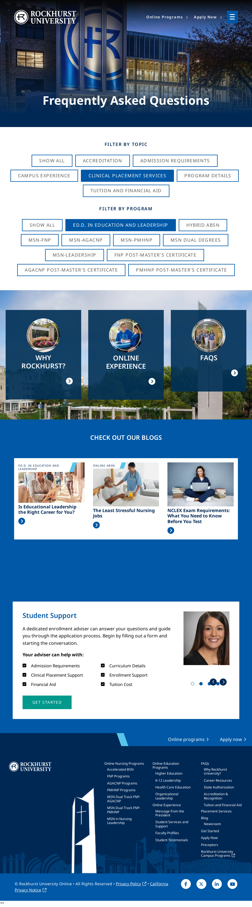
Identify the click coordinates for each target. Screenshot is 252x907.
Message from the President (169, 813)
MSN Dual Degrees (196, 240)
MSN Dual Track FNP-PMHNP (123, 809)
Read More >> (21, 521)
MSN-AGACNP (86, 240)
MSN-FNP (39, 240)
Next (223, 681)
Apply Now (209, 837)
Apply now (231, 739)
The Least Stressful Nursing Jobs (124, 513)
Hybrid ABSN (203, 225)
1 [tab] (193, 685)
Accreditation (102, 161)
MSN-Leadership (74, 255)
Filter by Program (125, 209)
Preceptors (209, 844)
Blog (204, 818)
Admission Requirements (175, 161)
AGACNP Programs (122, 783)
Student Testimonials (171, 840)
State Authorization (219, 787)
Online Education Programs (165, 765)
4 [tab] (219, 685)
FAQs (205, 763)
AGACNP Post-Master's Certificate (71, 270)
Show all (42, 225)
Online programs (186, 739)
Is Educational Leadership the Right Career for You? (47, 509)
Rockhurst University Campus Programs (217, 853)
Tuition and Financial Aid (223, 805)
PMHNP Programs (121, 790)
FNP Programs (118, 776)
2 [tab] (202, 685)
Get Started (210, 831)
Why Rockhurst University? (215, 771)
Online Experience (166, 805)
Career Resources (218, 780)
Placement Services (216, 811)
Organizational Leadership (166, 796)
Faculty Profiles (167, 832)
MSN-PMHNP (136, 240)
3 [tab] (210, 685)
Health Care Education (173, 787)
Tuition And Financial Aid (126, 190)
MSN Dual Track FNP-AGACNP (123, 798)
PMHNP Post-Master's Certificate (181, 270)
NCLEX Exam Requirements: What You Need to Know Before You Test (198, 516)
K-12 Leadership (168, 780)
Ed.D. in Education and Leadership (120, 225)
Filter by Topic (126, 144)
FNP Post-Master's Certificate (155, 255)
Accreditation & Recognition (216, 796)
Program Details (207, 175)
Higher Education (168, 773)
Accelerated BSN (120, 769)
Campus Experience (44, 175)
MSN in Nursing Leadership (119, 820)
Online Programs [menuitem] (164, 16)
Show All (52, 161)
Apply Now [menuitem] (205, 16)
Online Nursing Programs (124, 763)
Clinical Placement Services (128, 175)
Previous (213, 681)
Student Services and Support (171, 823)
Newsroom (212, 823)
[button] (47, 702)
